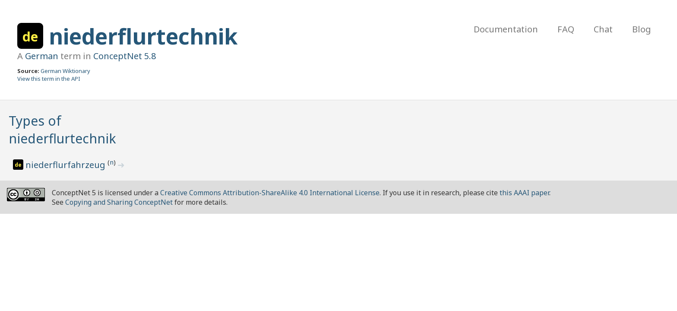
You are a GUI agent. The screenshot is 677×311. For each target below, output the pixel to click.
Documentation (506, 29)
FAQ (565, 29)
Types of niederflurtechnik (62, 129)
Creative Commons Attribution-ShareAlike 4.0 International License (270, 192)
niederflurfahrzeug (66, 165)
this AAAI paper (524, 192)
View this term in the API (48, 79)
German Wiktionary (65, 71)
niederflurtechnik (143, 36)
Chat (603, 29)
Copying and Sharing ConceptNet (119, 202)
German (41, 56)
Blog (641, 29)
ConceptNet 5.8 (124, 56)
